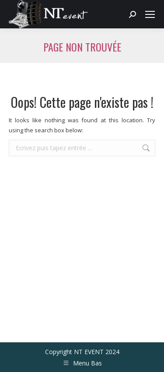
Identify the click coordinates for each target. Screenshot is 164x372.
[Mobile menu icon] (150, 14)
